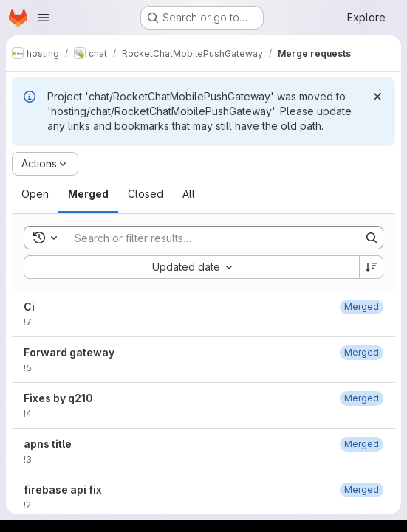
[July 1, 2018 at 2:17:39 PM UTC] (361, 489)
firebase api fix (63, 489)
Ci (29, 306)
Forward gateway (69, 352)
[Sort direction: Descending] (371, 267)
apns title (48, 444)
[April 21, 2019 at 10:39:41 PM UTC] (361, 352)
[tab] (35, 194)
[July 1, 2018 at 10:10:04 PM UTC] (361, 444)
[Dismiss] (377, 97)
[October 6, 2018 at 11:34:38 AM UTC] (361, 398)
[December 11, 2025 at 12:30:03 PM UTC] (361, 306)
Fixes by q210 (58, 398)
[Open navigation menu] (43, 18)
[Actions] (45, 164)
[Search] (206, 237)
